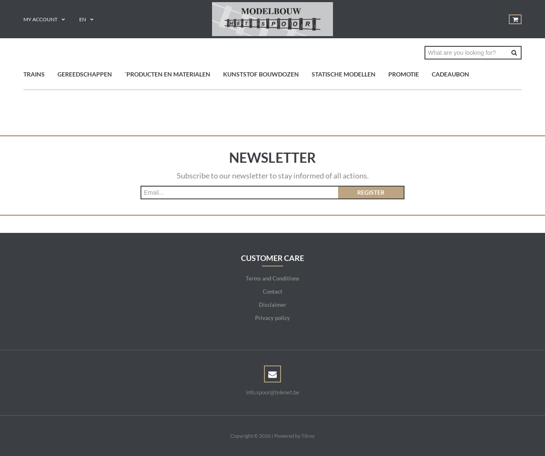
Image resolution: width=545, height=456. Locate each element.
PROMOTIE (403, 74)
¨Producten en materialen (167, 74)
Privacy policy (272, 317)
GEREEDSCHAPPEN (84, 74)
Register (370, 192)
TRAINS (34, 74)
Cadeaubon (450, 74)
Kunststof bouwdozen (261, 74)
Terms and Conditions (272, 278)
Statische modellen (344, 74)
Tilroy (308, 436)
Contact (272, 291)
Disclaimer (272, 304)
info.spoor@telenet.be (272, 392)
